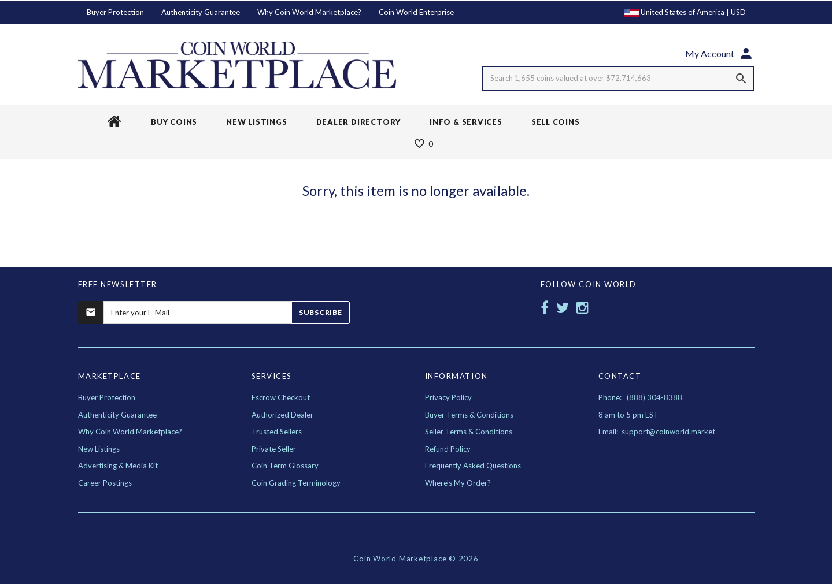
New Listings (99, 448)
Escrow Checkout (281, 397)
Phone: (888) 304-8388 (640, 397)
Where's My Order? (458, 483)
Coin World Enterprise (416, 12)
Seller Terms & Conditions (468, 431)
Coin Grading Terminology (296, 483)
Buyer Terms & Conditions (469, 414)
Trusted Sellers (277, 431)
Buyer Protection (115, 12)
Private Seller (274, 448)
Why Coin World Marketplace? (309, 12)
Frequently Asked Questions (473, 465)
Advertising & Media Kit (118, 465)
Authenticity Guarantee (200, 12)
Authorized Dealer (282, 414)
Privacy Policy (448, 397)
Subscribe (320, 312)
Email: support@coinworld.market (656, 431)
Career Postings (105, 483)
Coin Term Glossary (285, 465)
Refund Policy (448, 448)
